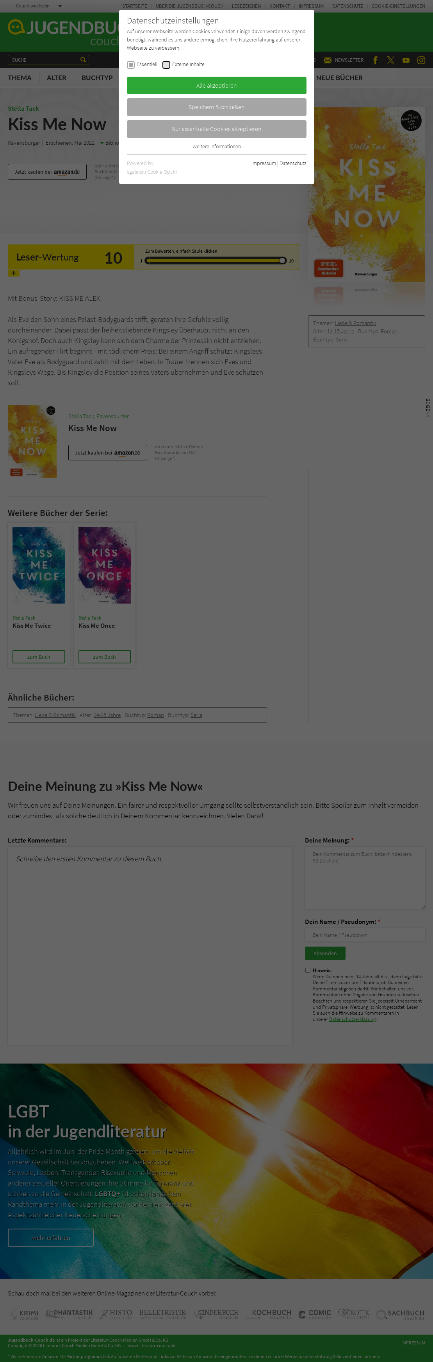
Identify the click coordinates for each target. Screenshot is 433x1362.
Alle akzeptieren (216, 85)
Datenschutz (293, 163)
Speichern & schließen (217, 107)
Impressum (263, 163)
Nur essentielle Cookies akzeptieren (216, 129)
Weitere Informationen (216, 146)
